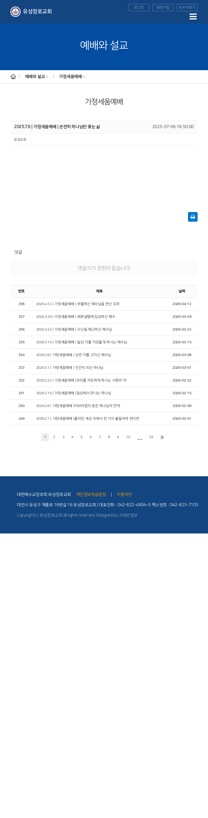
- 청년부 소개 (9, 690)
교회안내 (6, 536)
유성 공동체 (8, 786)
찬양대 (4, 801)
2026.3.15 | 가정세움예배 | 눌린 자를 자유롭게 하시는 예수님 (81, 342)
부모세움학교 (9, 777)
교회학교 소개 (9, 651)
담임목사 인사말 (11, 540)
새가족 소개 (8, 815)
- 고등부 (5, 675)
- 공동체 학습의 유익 (14, 743)
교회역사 (6, 564)
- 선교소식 (7, 714)
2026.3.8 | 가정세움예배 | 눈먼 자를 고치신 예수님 (73, 355)
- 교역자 (5, 555)
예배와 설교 (36, 76)
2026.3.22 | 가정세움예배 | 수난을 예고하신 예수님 (74, 329)
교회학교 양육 (9, 680)
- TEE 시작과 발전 (12, 728)
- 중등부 (5, 670)
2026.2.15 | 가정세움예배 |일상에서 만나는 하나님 (73, 393)
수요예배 (6, 622)
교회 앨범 (6, 791)
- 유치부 (5, 661)
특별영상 (6, 637)
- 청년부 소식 (9, 695)
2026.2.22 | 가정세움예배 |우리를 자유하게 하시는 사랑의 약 (81, 380)
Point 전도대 (9, 753)
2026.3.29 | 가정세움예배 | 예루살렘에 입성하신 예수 (75, 317)
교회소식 (6, 806)
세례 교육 (6, 762)
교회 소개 (6, 545)
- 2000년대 (8, 574)
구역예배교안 (9, 632)
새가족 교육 (8, 757)
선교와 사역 (8, 704)
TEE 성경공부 (9, 724)
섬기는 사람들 (9, 550)
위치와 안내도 (9, 589)
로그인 (139, 7)
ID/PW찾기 (187, 7)
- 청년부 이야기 (10, 700)
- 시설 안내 (7, 603)
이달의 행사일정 (11, 811)
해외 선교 (6, 709)
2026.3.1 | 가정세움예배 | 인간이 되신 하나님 (70, 368)
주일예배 (6, 617)
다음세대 (6, 642)
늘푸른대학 (7, 772)
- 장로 (4, 560)
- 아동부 (5, 666)
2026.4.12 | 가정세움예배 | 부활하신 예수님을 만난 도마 (78, 304)
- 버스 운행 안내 (11, 598)
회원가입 (163, 7)
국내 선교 (6, 719)
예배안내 (6, 613)
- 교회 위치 (7, 593)
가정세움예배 (72, 76)
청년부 (4, 685)
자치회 (4, 796)
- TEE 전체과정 (10, 748)
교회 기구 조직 (10, 584)
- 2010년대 (8, 569)
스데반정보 (128, 515)
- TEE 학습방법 (10, 733)
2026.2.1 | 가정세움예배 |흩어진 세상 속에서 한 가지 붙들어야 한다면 (87, 419)
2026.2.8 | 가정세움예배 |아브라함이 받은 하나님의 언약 (78, 406)
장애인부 (6, 767)
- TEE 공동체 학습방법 (15, 738)
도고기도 (6, 781)
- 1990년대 (8, 579)
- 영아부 (5, 656)
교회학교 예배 (9, 647)
